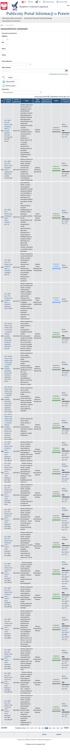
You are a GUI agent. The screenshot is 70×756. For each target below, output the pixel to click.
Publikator (4, 36)
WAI (68, 5)
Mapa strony (20, 739)
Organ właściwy (6, 67)
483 (50, 728)
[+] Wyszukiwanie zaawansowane (58, 74)
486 (61, 728)
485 (58, 728)
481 (43, 728)
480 (39, 728)
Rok (3, 42)
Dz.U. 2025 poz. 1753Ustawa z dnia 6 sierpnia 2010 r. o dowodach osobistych (8, 266)
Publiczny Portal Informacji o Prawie (37, 13)
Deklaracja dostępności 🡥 (45, 739)
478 (32, 728)
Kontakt (59, 734)
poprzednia (4, 727)
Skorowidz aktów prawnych (12, 18)
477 (28, 728)
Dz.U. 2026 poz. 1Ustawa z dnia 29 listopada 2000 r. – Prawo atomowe (8, 216)
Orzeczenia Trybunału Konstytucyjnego (38, 18)
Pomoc (44, 734)
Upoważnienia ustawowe (11, 21)
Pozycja (4, 55)
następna (66, 727)
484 (54, 728)
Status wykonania (7, 61)
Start (2, 25)
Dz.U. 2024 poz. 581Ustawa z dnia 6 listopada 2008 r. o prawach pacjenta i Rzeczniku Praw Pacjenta (8, 128)
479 (36, 728)
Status (56, 101)
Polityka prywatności (31, 739)
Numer (4, 48)
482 (47, 728)
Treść (26, 101)
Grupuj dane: (5, 89)
